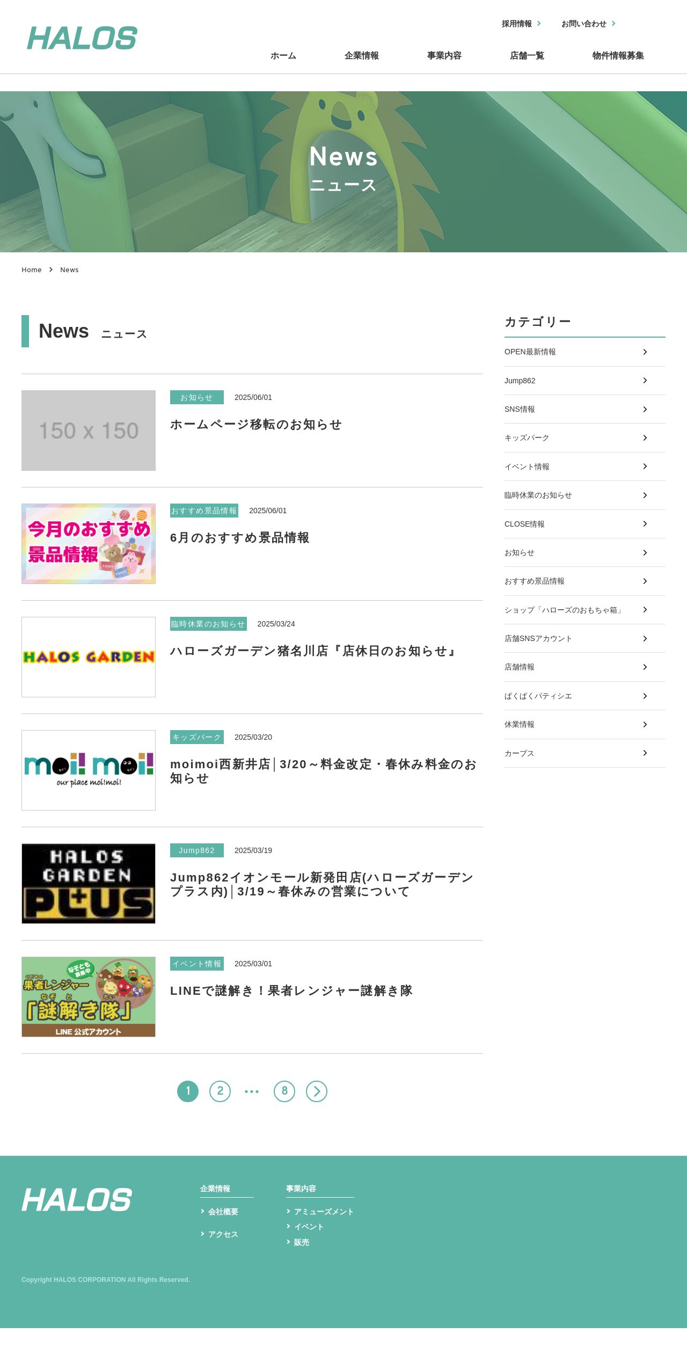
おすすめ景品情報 (539, 641)
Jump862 (522, 391)
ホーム (290, 66)
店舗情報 (522, 748)
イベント (311, 1244)
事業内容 (445, 66)
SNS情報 (522, 426)
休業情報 (522, 820)
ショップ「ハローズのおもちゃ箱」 (573, 677)
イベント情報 (530, 498)
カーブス (522, 856)
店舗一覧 (526, 66)
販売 (302, 1260)
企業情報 (365, 66)
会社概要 (225, 1227)
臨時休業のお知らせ (543, 533)
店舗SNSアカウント (543, 712)
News (69, 270)
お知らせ (522, 605)
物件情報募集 (617, 66)
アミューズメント (328, 1227)
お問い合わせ (578, 24)
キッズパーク (530, 462)
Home (31, 270)
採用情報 (503, 24)
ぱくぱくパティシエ (543, 784)
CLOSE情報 (528, 569)
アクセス (225, 1258)
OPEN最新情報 (534, 355)
